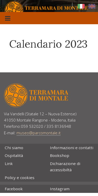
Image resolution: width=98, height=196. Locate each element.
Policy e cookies (19, 177)
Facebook (14, 188)
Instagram (60, 188)
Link (9, 163)
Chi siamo (14, 147)
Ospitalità (14, 155)
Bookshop (59, 155)
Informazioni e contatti (71, 147)
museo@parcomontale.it (38, 132)
